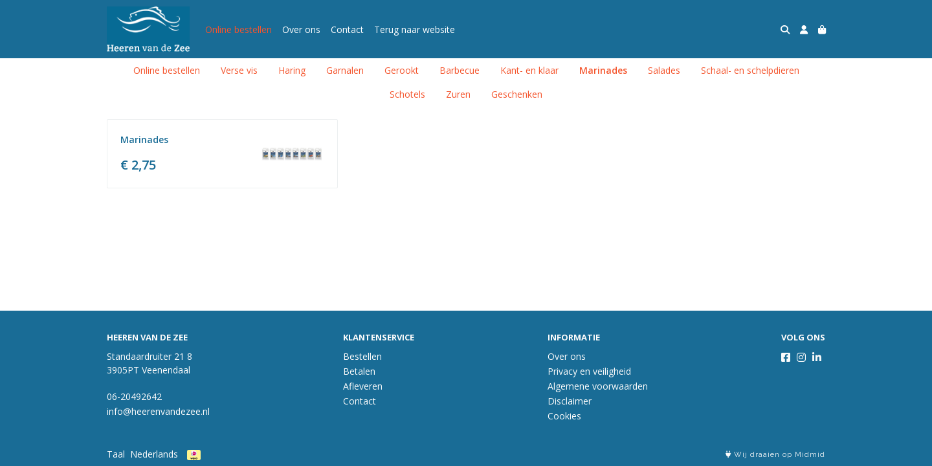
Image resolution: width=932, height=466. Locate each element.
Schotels (407, 94)
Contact (347, 29)
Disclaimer (570, 401)
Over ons (301, 29)
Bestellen (362, 356)
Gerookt (401, 70)
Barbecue (459, 70)
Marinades (603, 70)
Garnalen (345, 70)
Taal (116, 454)
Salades (664, 70)
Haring (291, 70)
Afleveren (363, 386)
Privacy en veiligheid (589, 371)
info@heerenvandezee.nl (158, 411)
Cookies (564, 416)
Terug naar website (414, 29)
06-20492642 (134, 396)
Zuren (458, 94)
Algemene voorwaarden (598, 386)
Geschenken (516, 94)
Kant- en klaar (529, 70)
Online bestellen (238, 29)
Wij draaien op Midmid (775, 454)
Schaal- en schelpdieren (750, 70)
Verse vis (239, 70)
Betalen (359, 371)
